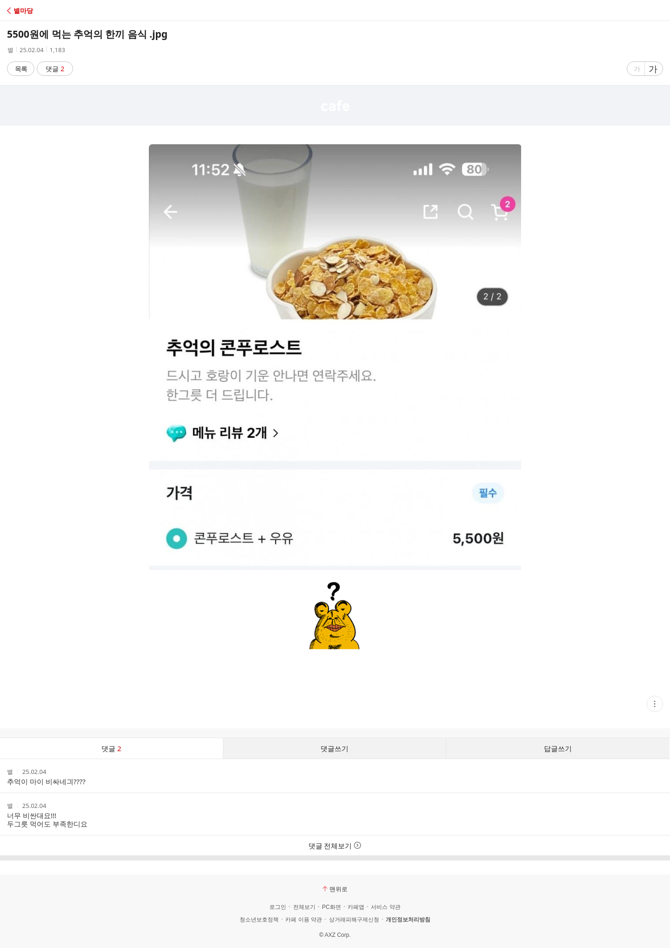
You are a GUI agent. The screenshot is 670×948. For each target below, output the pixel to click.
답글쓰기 (558, 748)
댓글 (55, 68)
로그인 (277, 907)
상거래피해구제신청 (354, 919)
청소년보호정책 (259, 919)
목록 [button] (21, 68)
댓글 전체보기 (335, 845)
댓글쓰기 (334, 748)
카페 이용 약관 (303, 919)
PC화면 (331, 907)
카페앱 (356, 907)
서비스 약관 (385, 907)
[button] (47, 10)
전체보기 (304, 907)
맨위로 (335, 889)
